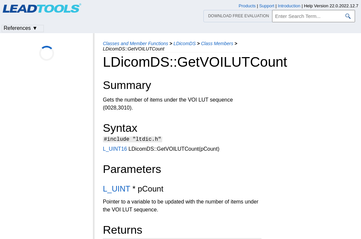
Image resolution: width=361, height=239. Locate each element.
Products (247, 5)
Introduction (289, 5)
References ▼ (20, 28)
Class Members (217, 43)
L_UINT (116, 189)
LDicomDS (185, 43)
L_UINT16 (115, 150)
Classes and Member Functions (135, 43)
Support (266, 5)
